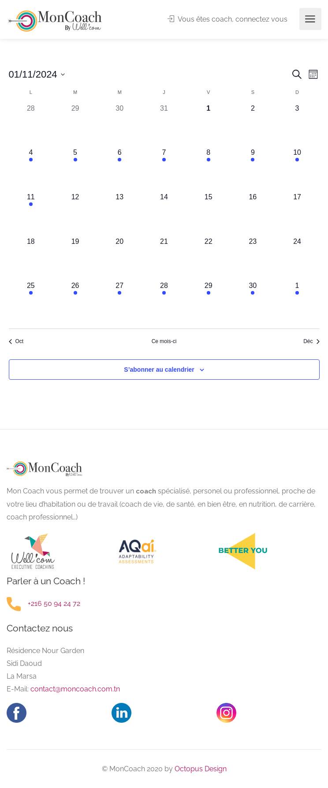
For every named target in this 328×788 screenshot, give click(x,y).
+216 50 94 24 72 (54, 603)
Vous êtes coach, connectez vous (227, 19)
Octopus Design (200, 769)
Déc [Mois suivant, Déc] (311, 341)
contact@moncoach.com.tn (75, 689)
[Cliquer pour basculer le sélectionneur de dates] (37, 74)
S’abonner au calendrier (159, 369)
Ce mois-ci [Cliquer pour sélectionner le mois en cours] (164, 341)
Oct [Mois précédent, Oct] (16, 341)
